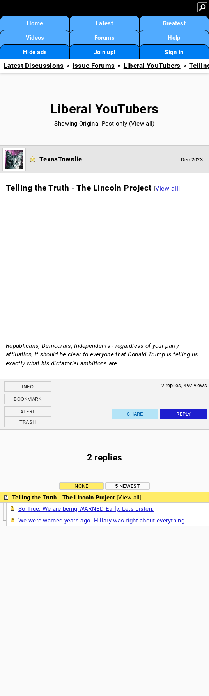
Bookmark (27, 399)
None (81, 486)
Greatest (174, 23)
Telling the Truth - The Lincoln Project (63, 497)
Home (35, 23)
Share (135, 414)
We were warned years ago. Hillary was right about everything (101, 520)
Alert (27, 411)
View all (141, 123)
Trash (27, 422)
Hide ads (35, 52)
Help (174, 37)
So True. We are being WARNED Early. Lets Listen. (86, 508)
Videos (35, 37)
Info (28, 387)
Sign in (174, 52)
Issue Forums (94, 65)
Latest (104, 23)
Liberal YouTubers (152, 65)
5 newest (127, 486)
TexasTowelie (60, 159)
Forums (104, 37)
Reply (183, 414)
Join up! (104, 52)
